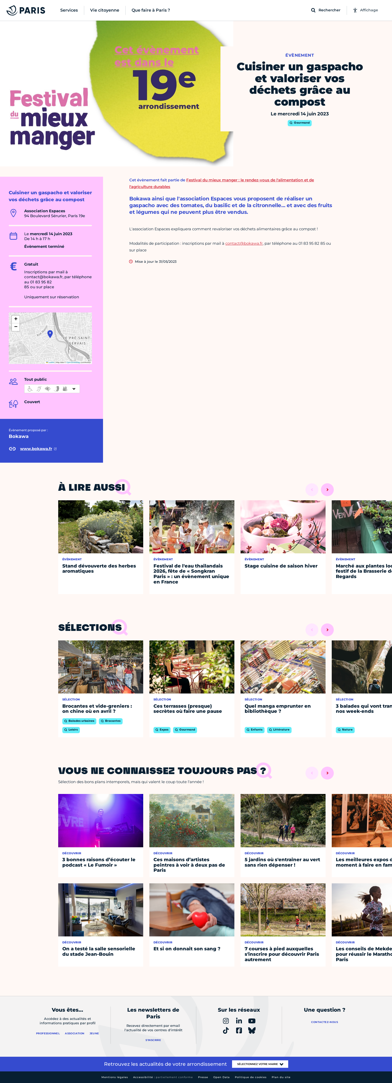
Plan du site (281, 1077)
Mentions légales (114, 1077)
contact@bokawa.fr (244, 243)
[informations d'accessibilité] (52, 388)
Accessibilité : (163, 1077)
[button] (50, 334)
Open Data (221, 1077)
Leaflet (50, 362)
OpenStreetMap (73, 362)
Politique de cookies (251, 1077)
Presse (203, 1077)
